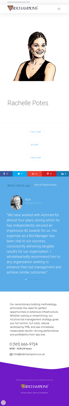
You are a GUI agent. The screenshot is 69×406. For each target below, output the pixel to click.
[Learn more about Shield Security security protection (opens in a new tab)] (3, 402)
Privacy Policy (26, 393)
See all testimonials (45, 184)
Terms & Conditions (40, 393)
